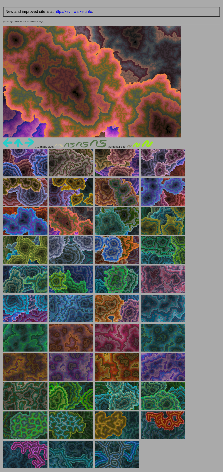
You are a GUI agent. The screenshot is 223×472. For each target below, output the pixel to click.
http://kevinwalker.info (73, 11)
